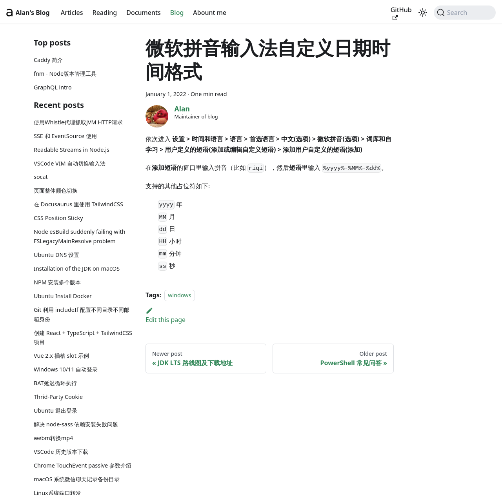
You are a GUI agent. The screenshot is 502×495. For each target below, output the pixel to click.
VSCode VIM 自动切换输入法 (69, 163)
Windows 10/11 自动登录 (66, 369)
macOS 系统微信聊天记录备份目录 (77, 479)
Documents (143, 12)
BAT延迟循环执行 (55, 383)
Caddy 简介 (48, 60)
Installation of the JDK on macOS (77, 268)
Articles (72, 12)
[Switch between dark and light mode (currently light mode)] (423, 12)
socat (41, 176)
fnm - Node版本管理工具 (65, 73)
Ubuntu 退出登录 (55, 410)
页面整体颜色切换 (56, 190)
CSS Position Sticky (58, 218)
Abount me (209, 12)
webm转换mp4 (53, 438)
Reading (105, 12)
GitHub (401, 12)
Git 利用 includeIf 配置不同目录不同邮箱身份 (81, 314)
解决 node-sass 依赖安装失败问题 (76, 424)
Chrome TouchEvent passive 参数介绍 (82, 465)
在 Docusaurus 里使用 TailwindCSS (78, 204)
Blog (177, 12)
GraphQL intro (53, 87)
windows (179, 295)
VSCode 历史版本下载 (61, 451)
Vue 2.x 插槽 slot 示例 (61, 355)
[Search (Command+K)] (465, 12)
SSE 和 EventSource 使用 (65, 136)
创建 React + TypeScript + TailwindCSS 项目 (83, 337)
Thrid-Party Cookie (58, 396)
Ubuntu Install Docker (63, 296)
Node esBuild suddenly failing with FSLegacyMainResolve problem (80, 236)
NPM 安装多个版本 (57, 282)
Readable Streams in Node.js (71, 149)
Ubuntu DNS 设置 (56, 254)
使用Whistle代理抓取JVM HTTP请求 (78, 122)
